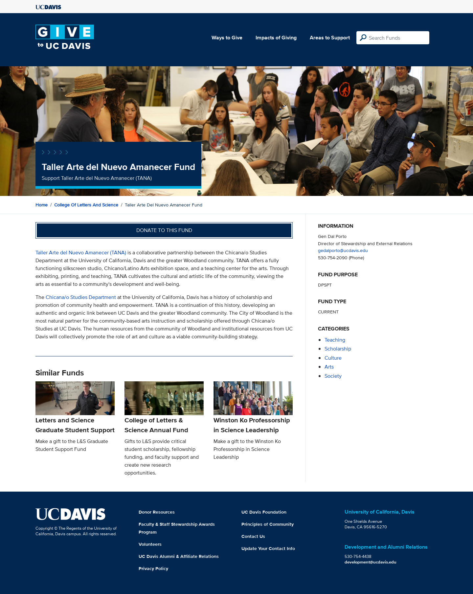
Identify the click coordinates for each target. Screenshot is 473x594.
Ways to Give (227, 37)
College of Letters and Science (86, 205)
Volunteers (150, 544)
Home (41, 205)
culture (333, 358)
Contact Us (253, 536)
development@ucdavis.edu (370, 562)
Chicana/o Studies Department (81, 297)
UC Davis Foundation (263, 512)
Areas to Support (330, 37)
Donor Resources (157, 512)
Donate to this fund (164, 230)
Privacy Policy (153, 568)
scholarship (338, 348)
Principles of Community (267, 524)
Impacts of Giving (276, 37)
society (333, 376)
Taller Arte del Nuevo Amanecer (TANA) (80, 252)
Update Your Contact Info (268, 548)
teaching (335, 340)
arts (329, 367)
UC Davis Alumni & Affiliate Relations (179, 556)
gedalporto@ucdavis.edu (343, 250)
